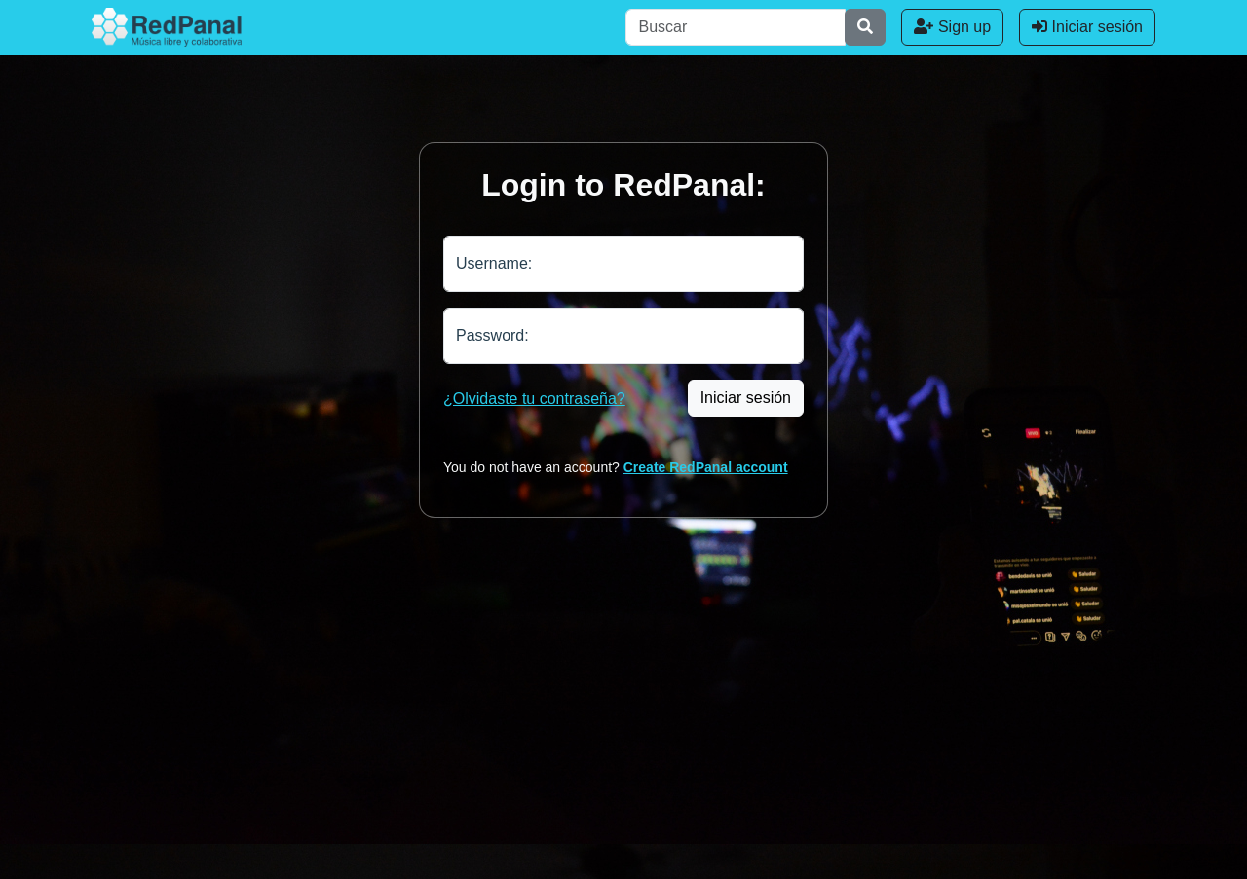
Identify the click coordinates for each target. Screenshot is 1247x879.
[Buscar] (735, 27)
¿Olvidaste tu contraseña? (534, 398)
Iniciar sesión (1087, 26)
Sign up (952, 26)
